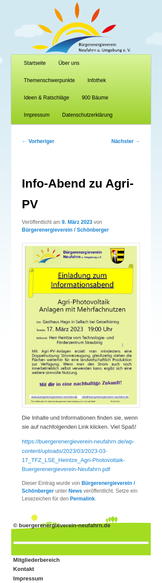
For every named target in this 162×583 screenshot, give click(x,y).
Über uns (68, 63)
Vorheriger (38, 141)
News (75, 491)
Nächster (125, 141)
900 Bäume (95, 98)
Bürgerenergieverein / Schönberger (65, 230)
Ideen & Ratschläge (46, 98)
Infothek (97, 80)
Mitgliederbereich (36, 560)
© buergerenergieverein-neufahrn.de (62, 525)
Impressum (36, 115)
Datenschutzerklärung (87, 115)
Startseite (35, 63)
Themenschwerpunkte (49, 80)
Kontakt (23, 569)
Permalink (82, 499)
